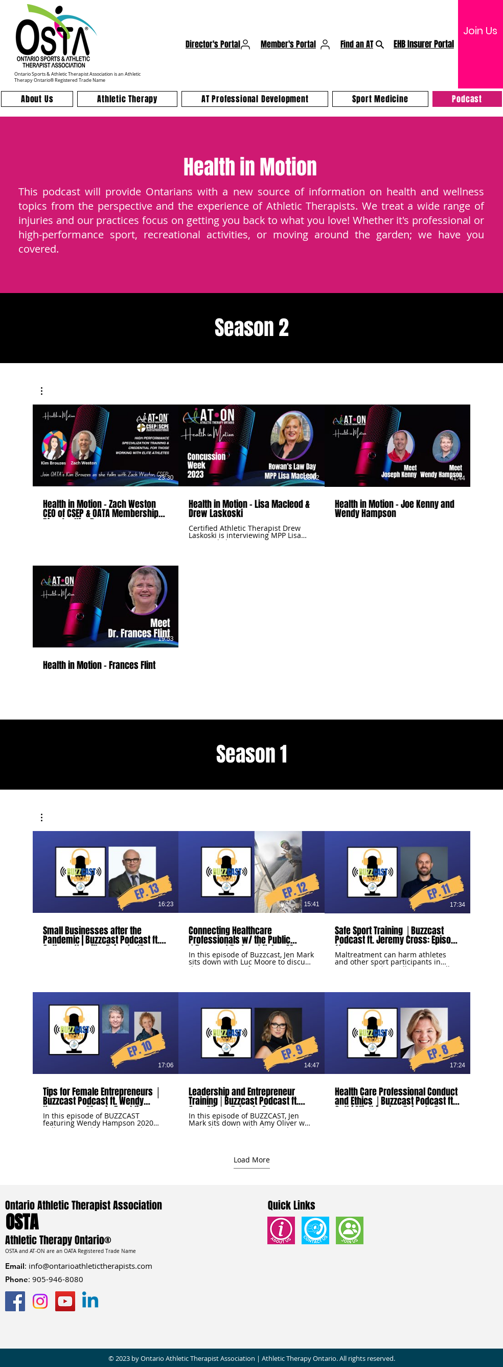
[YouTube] (65, 1301)
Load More (252, 1159)
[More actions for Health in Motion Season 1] (47, 817)
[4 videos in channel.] (251, 552)
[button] (47, 391)
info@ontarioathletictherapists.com (90, 1266)
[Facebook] (15, 1301)
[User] (245, 44)
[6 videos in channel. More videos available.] (251, 979)
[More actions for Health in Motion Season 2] (47, 391)
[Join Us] (480, 30)
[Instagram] (40, 1301)
